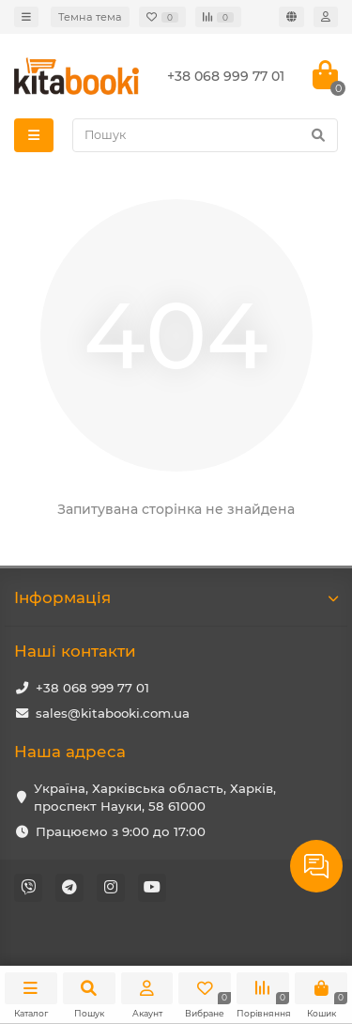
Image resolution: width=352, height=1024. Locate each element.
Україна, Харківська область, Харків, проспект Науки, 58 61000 (155, 797)
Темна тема (90, 16)
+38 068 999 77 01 (92, 687)
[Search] (205, 135)
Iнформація (176, 597)
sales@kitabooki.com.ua (113, 713)
